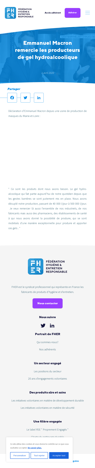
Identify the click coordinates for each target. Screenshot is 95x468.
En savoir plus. (35, 447)
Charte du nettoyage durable (47, 437)
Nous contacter (47, 303)
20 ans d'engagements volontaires (47, 378)
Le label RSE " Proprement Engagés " (47, 429)
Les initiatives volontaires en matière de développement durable (47, 400)
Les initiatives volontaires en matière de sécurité (47, 407)
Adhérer (72, 12)
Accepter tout (59, 455)
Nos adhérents (47, 349)
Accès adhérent (53, 12)
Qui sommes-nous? (47, 342)
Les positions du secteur (47, 371)
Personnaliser (19, 455)
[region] (39, 449)
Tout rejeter (39, 455)
